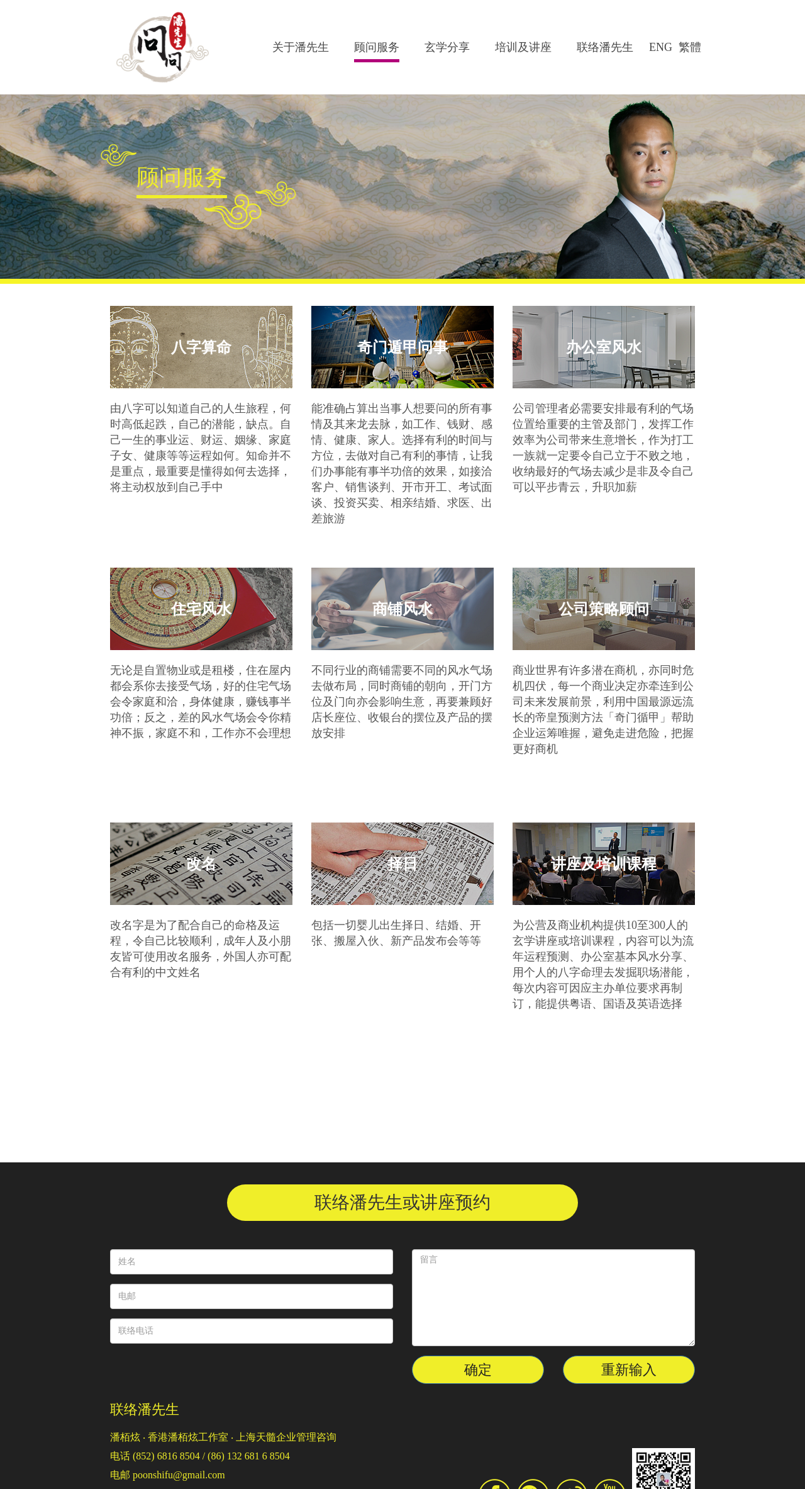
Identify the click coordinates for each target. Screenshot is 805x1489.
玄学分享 (447, 47)
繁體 (690, 47)
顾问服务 (376, 47)
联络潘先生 (605, 47)
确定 (478, 1370)
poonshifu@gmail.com (179, 1474)
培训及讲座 (523, 47)
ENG (660, 47)
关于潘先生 (300, 47)
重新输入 (629, 1370)
